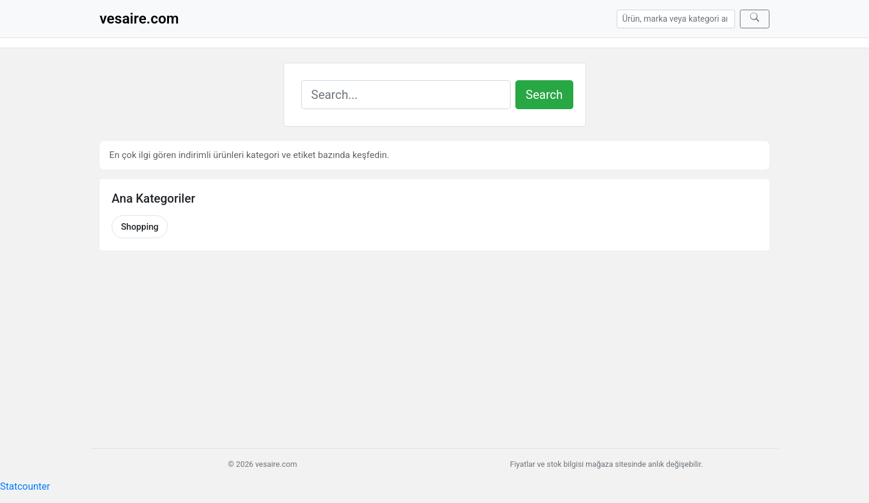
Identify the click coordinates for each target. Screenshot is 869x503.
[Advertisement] (434, 349)
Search (544, 94)
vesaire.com (139, 18)
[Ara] (754, 19)
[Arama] (676, 19)
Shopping (139, 226)
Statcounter (25, 486)
